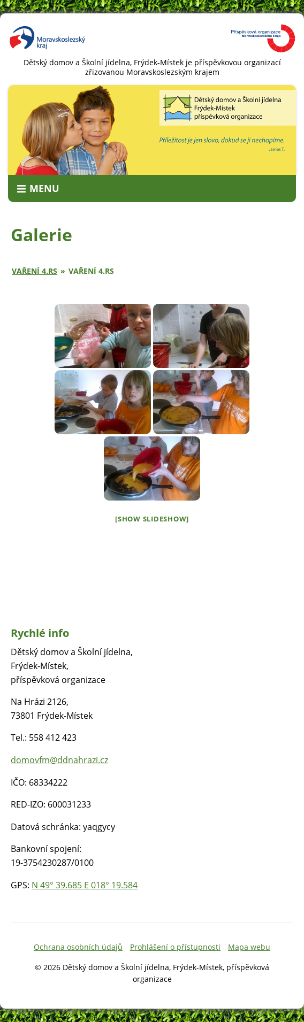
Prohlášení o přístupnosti (175, 947)
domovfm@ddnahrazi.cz (59, 760)
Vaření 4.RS (34, 271)
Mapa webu (249, 947)
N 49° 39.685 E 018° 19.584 (85, 885)
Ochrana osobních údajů (78, 947)
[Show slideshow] (152, 519)
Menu (44, 188)
